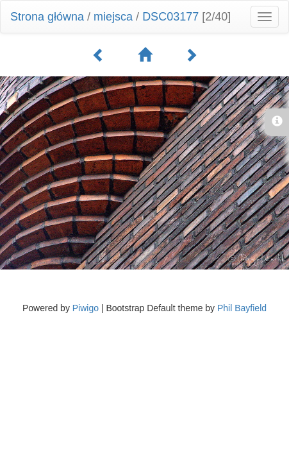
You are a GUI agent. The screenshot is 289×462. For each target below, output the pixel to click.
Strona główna (47, 16)
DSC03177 (170, 16)
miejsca (113, 16)
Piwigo (85, 308)
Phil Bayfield (242, 308)
